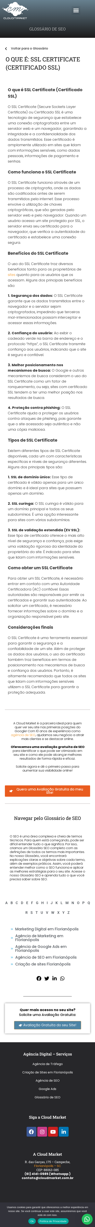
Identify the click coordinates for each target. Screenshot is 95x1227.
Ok (32, 1221)
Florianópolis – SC (47, 1166)
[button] (76, 10)
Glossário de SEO (47, 1097)
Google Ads (47, 1089)
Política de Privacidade (53, 1221)
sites (11, 274)
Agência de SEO (48, 1080)
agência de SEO (23, 735)
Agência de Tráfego (47, 1064)
